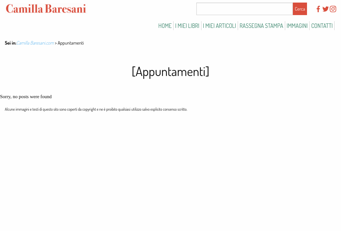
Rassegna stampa (261, 25)
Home (165, 25)
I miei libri (187, 25)
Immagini (297, 25)
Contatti (322, 25)
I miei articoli (219, 25)
